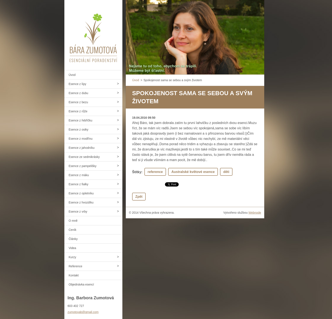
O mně (73, 220)
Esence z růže (78, 111)
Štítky (136, 172)
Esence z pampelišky (83, 166)
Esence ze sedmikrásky (84, 157)
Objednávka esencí (81, 284)
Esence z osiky (78, 129)
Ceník (72, 229)
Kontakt (74, 275)
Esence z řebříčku (80, 120)
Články (73, 239)
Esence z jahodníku (81, 147)
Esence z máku (79, 175)
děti (226, 172)
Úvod (72, 75)
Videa (72, 248)
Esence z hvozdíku (81, 202)
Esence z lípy (77, 84)
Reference (75, 266)
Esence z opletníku (81, 193)
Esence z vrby (78, 211)
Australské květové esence (193, 172)
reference (155, 172)
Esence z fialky (78, 184)
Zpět (138, 196)
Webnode (254, 212)
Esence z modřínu (81, 138)
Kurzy (72, 257)
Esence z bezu (78, 102)
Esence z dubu (78, 93)
